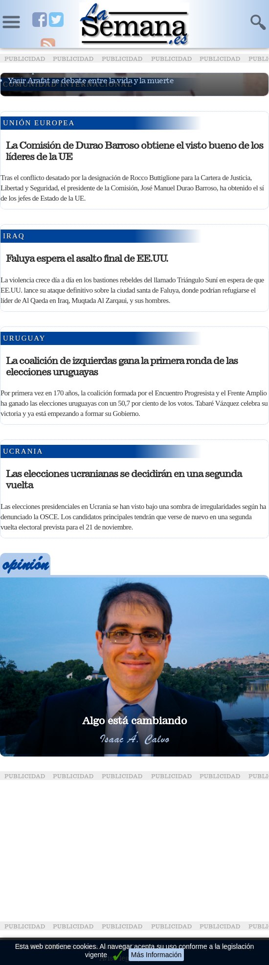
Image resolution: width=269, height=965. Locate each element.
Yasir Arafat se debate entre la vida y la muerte (91, 80)
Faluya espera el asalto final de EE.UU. (87, 258)
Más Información (156, 955)
